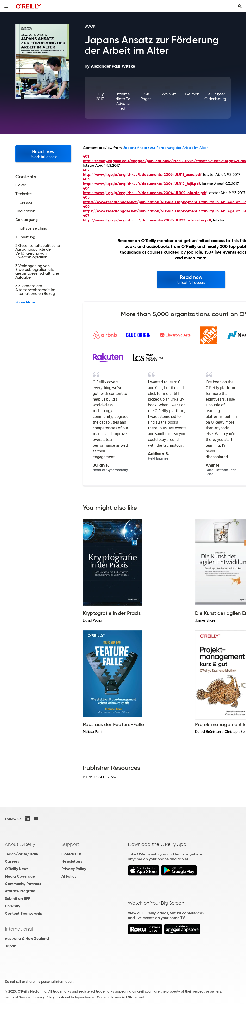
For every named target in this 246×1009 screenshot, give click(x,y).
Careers (12, 861)
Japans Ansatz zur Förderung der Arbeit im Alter (165, 147)
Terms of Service (17, 997)
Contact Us (71, 853)
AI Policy (69, 876)
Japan (10, 946)
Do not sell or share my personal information (39, 981)
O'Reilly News (16, 868)
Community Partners (23, 883)
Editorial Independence (75, 997)
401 (86, 156)
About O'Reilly (20, 844)
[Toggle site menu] (6, 6)
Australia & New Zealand (27, 938)
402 (86, 169)
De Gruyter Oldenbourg (215, 96)
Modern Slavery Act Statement (120, 997)
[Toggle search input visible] (240, 6)
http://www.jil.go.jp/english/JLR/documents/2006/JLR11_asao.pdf (142, 174)
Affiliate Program (20, 891)
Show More (25, 302)
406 (86, 206)
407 (86, 215)
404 (86, 188)
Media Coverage (20, 876)
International (19, 929)
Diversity (12, 905)
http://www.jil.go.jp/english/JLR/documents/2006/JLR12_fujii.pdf (141, 183)
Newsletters (72, 861)
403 (86, 179)
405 (86, 197)
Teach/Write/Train (21, 853)
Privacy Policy (74, 868)
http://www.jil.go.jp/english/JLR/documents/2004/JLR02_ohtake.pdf (144, 192)
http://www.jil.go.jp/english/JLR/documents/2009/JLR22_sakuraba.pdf (147, 220)
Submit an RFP (17, 898)
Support (70, 844)
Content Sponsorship (23, 913)
